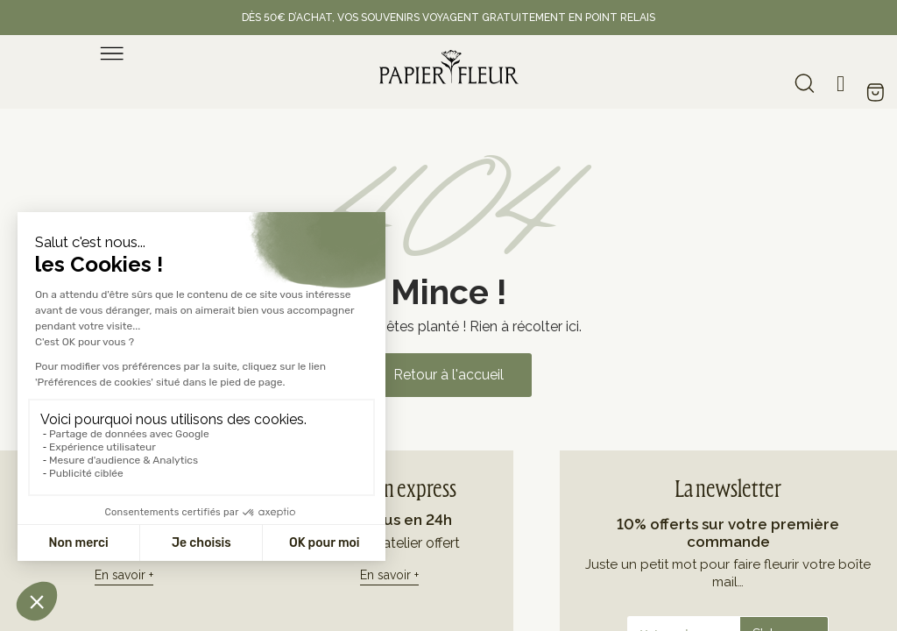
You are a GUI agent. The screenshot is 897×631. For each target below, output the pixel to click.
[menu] (112, 53)
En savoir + (124, 575)
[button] (448, 375)
